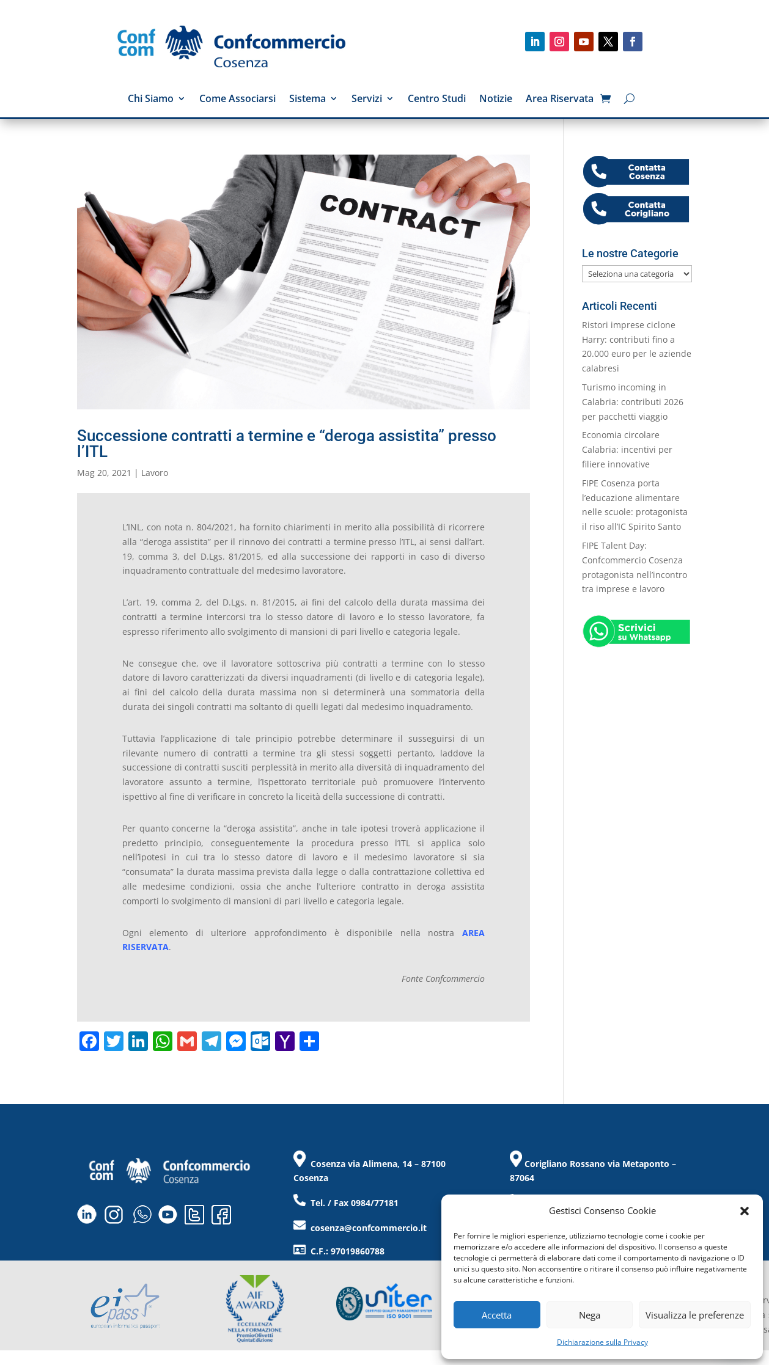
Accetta (497, 1315)
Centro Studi (437, 99)
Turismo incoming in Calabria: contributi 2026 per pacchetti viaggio (632, 401)
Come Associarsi (237, 99)
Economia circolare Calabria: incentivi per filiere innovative (627, 449)
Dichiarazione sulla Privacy (602, 1342)
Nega (589, 1315)
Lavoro (154, 472)
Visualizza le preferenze (695, 1315)
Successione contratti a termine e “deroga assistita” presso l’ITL (286, 443)
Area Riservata (560, 99)
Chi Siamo (151, 99)
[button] (744, 1211)
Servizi (366, 99)
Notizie (495, 99)
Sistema (307, 99)
